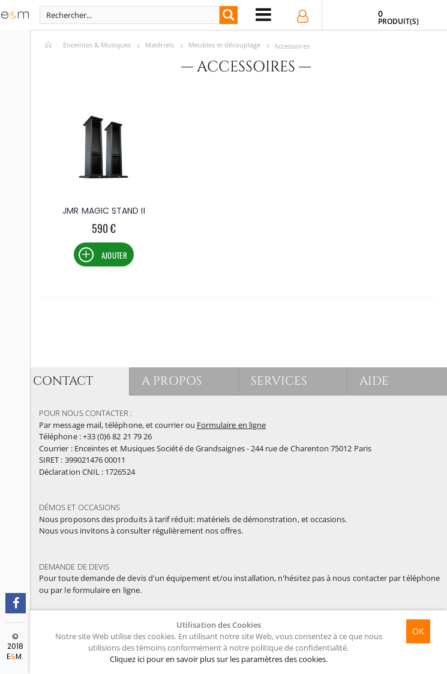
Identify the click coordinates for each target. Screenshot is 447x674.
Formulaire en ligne (231, 425)
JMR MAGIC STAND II (103, 211)
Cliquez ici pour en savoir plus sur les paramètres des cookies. (219, 659)
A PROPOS (172, 381)
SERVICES (279, 381)
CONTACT (63, 381)
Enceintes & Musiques (97, 44)
